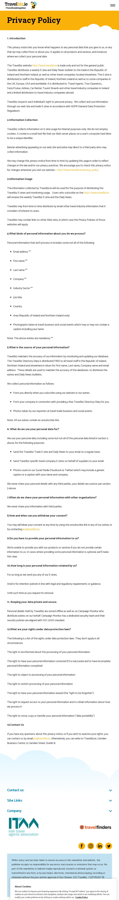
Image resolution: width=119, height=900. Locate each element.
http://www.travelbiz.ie (44, 65)
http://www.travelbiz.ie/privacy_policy (77, 170)
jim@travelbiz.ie (31, 529)
